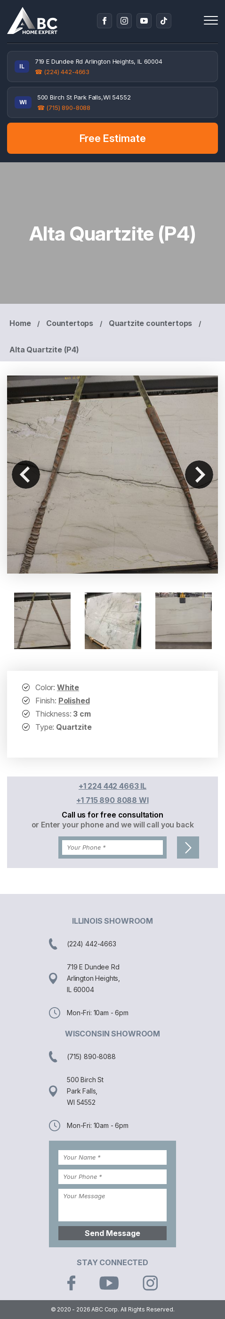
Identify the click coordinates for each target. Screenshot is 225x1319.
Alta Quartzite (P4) (44, 349)
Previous (26, 474)
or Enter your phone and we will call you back (113, 824)
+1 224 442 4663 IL (112, 786)
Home (20, 323)
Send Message (112, 1233)
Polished (74, 700)
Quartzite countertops (151, 323)
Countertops (69, 323)
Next (199, 474)
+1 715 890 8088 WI (112, 800)
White (68, 687)
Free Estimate (113, 138)
